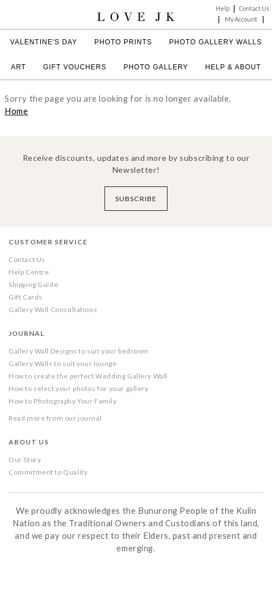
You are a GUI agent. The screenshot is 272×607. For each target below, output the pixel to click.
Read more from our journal (55, 418)
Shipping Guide (33, 284)
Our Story (25, 459)
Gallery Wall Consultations (53, 309)
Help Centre (29, 272)
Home (16, 111)
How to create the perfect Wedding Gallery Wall (88, 376)
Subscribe (136, 198)
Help (222, 8)
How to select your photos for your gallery (79, 388)
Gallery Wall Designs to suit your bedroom (79, 351)
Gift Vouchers (74, 67)
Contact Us (254, 8)
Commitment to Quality (48, 472)
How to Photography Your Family (63, 401)
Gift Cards (26, 297)
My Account (241, 19)
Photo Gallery (155, 67)
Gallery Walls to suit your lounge (62, 363)
